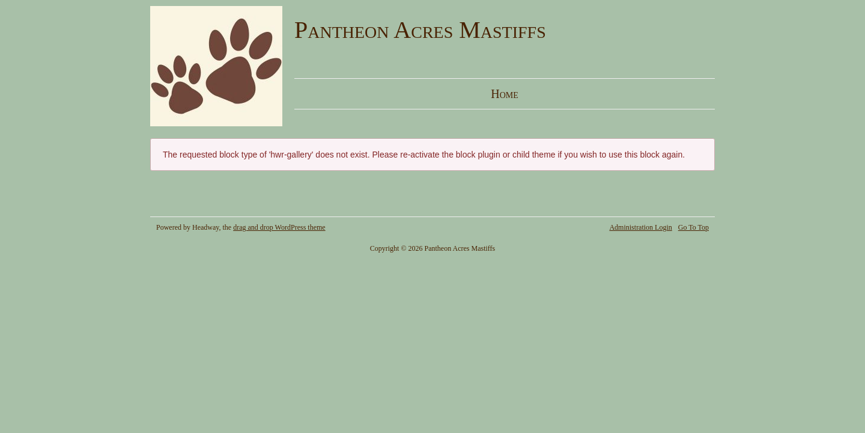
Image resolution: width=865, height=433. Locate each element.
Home (504, 93)
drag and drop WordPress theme (279, 227)
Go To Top (693, 227)
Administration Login (640, 227)
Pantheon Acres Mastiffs (420, 30)
